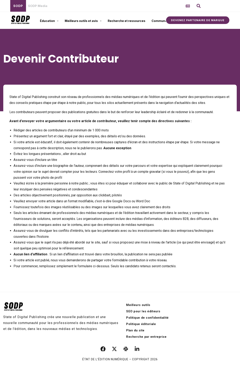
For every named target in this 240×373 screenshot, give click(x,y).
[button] (198, 5)
